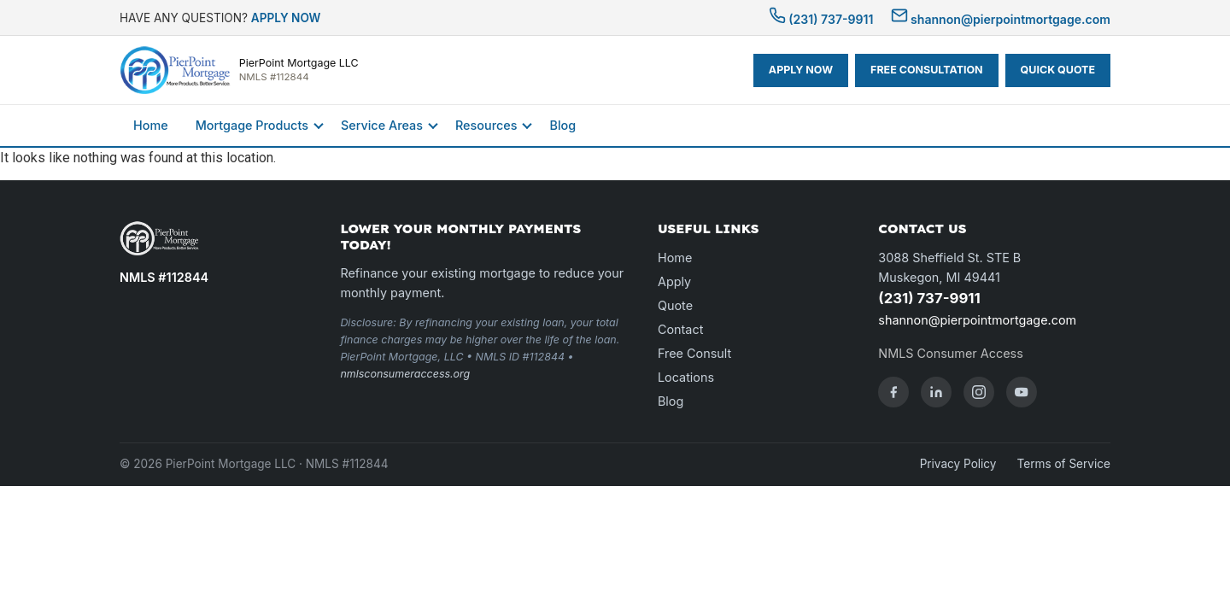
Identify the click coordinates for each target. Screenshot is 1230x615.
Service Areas (382, 125)
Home (150, 125)
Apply (674, 281)
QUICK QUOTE (1058, 69)
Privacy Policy (958, 464)
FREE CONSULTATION (926, 69)
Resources (486, 125)
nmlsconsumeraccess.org (405, 373)
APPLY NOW (286, 18)
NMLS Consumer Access (950, 353)
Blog (562, 125)
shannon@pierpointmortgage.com (1001, 19)
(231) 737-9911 (821, 19)
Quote (675, 305)
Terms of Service (1063, 464)
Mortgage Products (252, 125)
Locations (686, 377)
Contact (680, 329)
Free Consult (694, 353)
